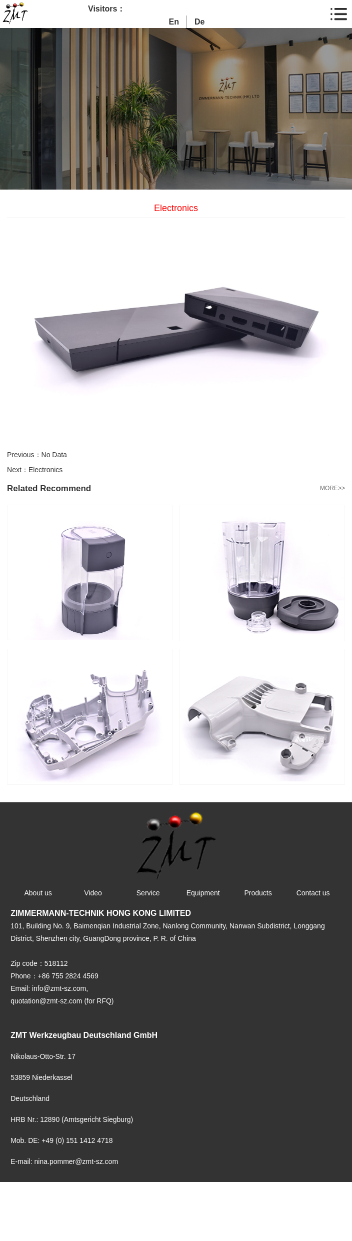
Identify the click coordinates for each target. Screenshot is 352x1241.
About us (38, 893)
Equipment (203, 893)
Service (148, 893)
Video (93, 893)
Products (258, 893)
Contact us (313, 893)
